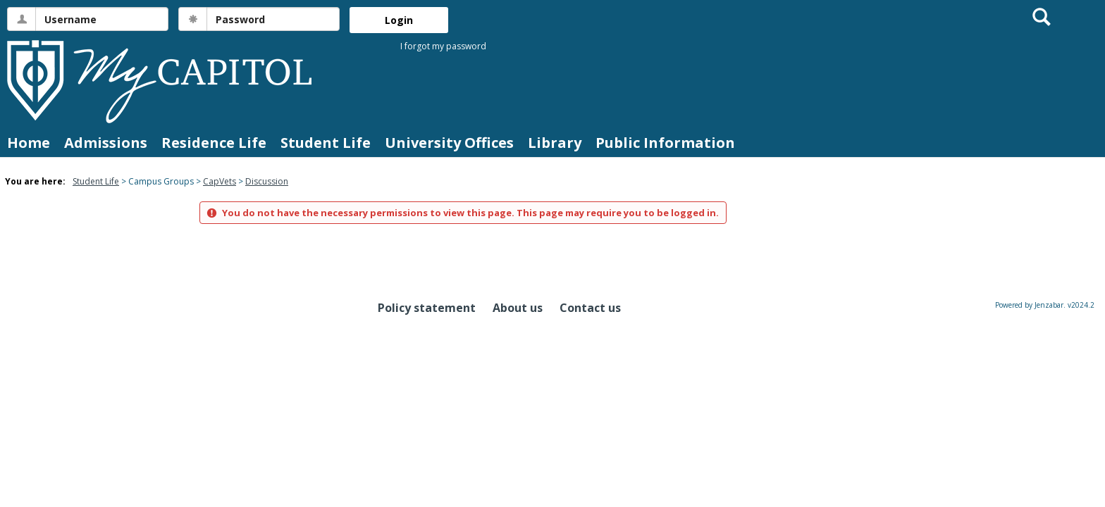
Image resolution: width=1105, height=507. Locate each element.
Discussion (266, 181)
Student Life (325, 142)
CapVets (219, 181)
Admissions (105, 142)
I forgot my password (443, 46)
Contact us (590, 307)
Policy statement (427, 307)
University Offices (449, 142)
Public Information (665, 142)
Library (554, 142)
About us (518, 307)
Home (28, 142)
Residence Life (213, 142)
